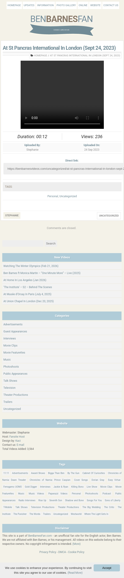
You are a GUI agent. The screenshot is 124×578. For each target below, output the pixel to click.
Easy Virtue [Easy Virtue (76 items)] (114, 480)
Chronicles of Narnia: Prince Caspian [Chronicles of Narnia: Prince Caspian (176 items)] (50, 480)
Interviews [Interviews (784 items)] (45, 487)
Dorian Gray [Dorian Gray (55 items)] (98, 480)
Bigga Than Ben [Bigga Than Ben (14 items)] (56, 473)
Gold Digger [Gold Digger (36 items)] (31, 487)
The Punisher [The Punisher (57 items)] (20, 514)
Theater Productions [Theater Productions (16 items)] (68, 507)
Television (9, 387)
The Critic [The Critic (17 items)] (109, 507)
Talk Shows (10, 380)
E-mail (20, 444)
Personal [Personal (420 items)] (76, 493)
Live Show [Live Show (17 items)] (92, 487)
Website (95, 5)
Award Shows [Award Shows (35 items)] (38, 473)
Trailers (7, 402)
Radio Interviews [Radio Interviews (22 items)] (27, 500)
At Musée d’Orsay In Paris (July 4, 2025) (27, 294)
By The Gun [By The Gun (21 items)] (74, 473)
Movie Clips (10, 345)
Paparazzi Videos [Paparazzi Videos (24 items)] (58, 493)
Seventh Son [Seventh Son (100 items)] (55, 500)
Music (7, 359)
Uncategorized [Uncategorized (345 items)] (60, 514)
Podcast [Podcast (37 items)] (106, 493)
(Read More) (75, 572)
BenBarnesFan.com (40, 535)
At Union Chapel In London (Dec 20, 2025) (28, 301)
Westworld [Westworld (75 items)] (76, 514)
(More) (77, 544)
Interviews (9, 338)
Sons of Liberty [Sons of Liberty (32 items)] (112, 500)
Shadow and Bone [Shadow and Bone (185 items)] (74, 500)
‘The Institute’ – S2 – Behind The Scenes (27, 287)
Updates (29, 5)
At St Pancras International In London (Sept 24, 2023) (59, 48)
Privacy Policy (47, 552)
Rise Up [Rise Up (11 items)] (42, 500)
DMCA (62, 552)
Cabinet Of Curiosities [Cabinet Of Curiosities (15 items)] (94, 473)
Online (83, 5)
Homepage (14, 5)
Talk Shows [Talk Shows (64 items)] (21, 507)
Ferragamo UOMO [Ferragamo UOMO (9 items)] (12, 487)
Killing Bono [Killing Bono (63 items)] (77, 487)
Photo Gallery (66, 5)
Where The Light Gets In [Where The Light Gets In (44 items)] (96, 514)
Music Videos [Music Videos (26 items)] (36, 493)
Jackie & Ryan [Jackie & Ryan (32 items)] (60, 487)
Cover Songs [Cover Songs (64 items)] (81, 480)
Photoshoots (11, 366)
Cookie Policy (76, 552)
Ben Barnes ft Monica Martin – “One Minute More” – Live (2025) (41, 273)
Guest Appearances (15, 331)
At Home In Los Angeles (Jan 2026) (24, 280)
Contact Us (110, 5)
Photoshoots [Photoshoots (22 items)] (91, 493)
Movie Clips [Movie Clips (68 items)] (106, 487)
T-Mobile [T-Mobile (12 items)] (7, 507)
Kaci (18, 440)
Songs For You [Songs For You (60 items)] (94, 500)
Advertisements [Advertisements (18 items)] (20, 473)
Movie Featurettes (14, 352)
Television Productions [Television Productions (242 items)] (43, 507)
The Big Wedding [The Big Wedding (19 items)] (91, 507)
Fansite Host (17, 436)
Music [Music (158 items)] (21, 493)
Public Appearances (15, 373)
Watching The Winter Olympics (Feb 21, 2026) (30, 266)
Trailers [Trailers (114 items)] (47, 514)
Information (45, 5)
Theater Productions (15, 394)
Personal (52, 196)
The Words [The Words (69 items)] (34, 514)
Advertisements (12, 324)
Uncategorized (68, 196)
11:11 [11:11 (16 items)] (6, 473)
